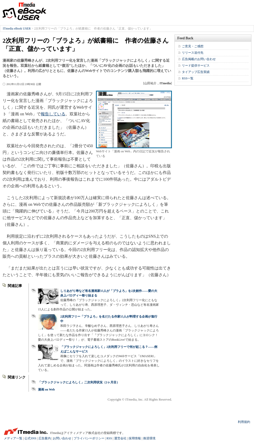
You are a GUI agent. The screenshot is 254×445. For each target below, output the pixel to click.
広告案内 (44, 438)
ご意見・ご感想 (192, 46)
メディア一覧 (13, 438)
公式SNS (30, 438)
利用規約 (244, 422)
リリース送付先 (192, 52)
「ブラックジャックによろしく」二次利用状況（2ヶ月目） (79, 382)
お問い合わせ (62, 438)
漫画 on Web (46, 389)
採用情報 (135, 438)
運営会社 (120, 438)
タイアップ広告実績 (196, 72)
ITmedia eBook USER (24, 11)
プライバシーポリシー (89, 438)
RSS (109, 438)
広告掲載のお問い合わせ (199, 59)
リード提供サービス (196, 65)
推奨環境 (149, 438)
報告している (53, 114)
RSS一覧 (187, 78)
